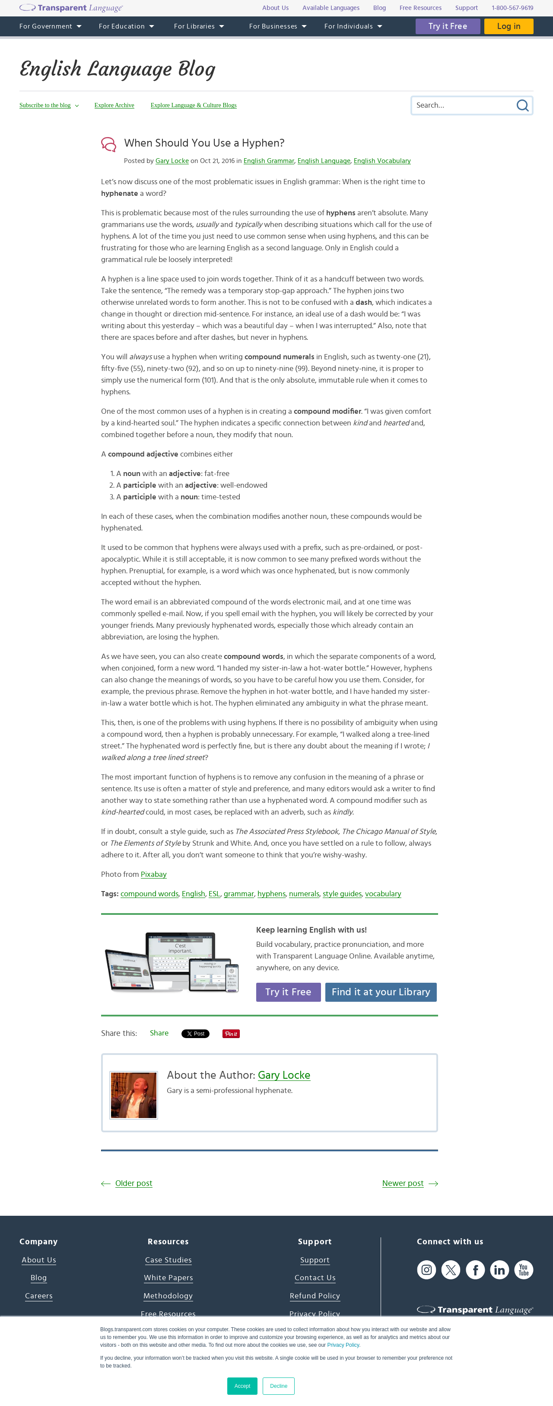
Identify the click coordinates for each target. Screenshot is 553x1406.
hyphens (271, 894)
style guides (342, 894)
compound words (149, 894)
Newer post (403, 1183)
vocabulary (383, 894)
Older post (134, 1183)
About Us (39, 1260)
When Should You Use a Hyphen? (204, 143)
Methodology (168, 1296)
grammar (239, 894)
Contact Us (315, 1278)
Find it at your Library (381, 992)
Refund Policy (315, 1296)
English (193, 894)
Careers (39, 1296)
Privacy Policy (343, 1345)
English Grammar (269, 160)
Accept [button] (243, 1386)
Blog (39, 1278)
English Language (324, 160)
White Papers (168, 1278)
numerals (304, 894)
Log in (509, 26)
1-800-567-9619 (513, 8)
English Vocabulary (382, 160)
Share (159, 1033)
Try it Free (448, 26)
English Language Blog (117, 68)
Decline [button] (278, 1386)
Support (315, 1260)
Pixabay (154, 875)
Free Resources (168, 1314)
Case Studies (168, 1260)
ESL (214, 894)
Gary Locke (172, 160)
